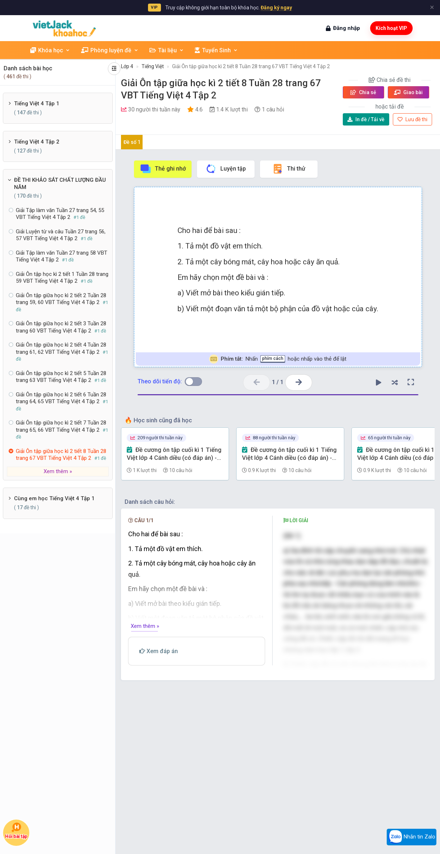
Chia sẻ (363, 92)
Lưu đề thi (412, 119)
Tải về (366, 119)
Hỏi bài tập (16, 830)
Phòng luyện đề (110, 50)
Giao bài (408, 92)
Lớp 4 (127, 66)
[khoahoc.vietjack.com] (64, 28)
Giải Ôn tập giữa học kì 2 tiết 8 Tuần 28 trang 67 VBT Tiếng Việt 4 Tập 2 (251, 66)
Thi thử (288, 169)
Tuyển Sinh (216, 50)
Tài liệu (166, 50)
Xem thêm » (58, 471)
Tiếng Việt (153, 66)
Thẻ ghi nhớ (163, 169)
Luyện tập (225, 169)
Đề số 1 (132, 142)
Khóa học (50, 50)
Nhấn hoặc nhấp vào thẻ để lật (277, 359)
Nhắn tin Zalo (411, 837)
